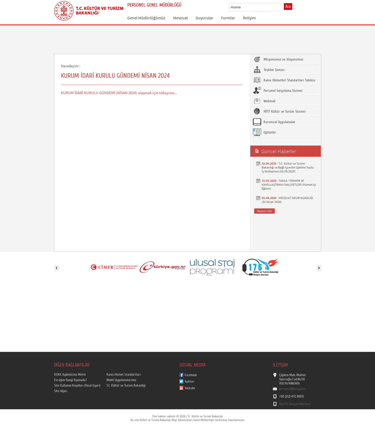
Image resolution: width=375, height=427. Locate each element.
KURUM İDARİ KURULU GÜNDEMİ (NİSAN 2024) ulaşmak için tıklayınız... (119, 92)
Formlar (228, 17)
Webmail (264, 101)
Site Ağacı (60, 391)
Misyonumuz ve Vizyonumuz (278, 59)
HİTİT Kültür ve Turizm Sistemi (279, 111)
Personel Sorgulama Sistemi (277, 90)
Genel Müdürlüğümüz (146, 17)
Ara (288, 6)
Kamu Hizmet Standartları (124, 374)
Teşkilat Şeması (269, 69)
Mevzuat (180, 17)
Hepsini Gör (264, 211)
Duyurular (204, 17)
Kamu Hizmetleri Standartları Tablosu (284, 80)
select (282, 7)
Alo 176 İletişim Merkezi (294, 404)
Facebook (191, 375)
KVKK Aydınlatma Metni (70, 374)
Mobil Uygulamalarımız (121, 380)
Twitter (189, 382)
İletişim (249, 17)
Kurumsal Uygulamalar (274, 121)
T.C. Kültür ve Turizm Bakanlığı (126, 385)
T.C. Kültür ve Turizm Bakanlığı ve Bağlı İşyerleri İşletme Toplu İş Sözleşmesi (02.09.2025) (288, 167)
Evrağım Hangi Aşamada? (70, 380)
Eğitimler (264, 132)
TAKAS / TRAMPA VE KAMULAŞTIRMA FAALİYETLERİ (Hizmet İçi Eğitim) (289, 184)
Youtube (190, 388)
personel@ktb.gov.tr (292, 389)
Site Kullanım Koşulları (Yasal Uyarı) (77, 385)
